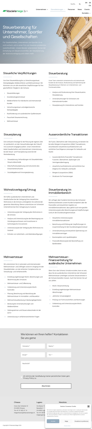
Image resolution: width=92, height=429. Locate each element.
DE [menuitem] (90, 3)
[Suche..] (73, 4)
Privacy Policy (67, 425)
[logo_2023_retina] (15, 11)
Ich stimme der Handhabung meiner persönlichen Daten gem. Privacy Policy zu (46, 377)
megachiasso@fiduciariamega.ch (24, 413)
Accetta (53, 421)
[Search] (79, 4)
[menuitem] (86, 2)
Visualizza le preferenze (81, 421)
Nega (66, 421)
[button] (88, 406)
